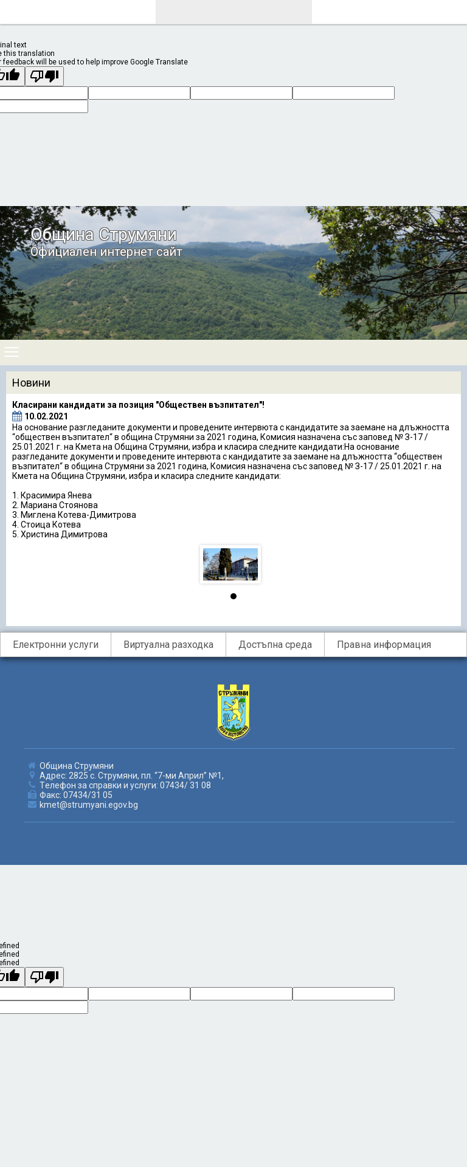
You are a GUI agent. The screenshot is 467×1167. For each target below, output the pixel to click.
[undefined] (44, 977)
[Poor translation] (44, 76)
